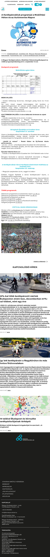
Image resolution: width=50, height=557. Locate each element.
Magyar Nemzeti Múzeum (38, 54)
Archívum (6, 496)
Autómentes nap (16, 55)
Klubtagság (11, 4)
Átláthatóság (7, 494)
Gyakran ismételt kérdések (13, 481)
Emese (3, 50)
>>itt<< (18, 199)
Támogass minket (25, 9)
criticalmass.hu (17, 210)
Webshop (20, 4)
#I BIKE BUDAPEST (39, 1)
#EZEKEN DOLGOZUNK (26, 1)
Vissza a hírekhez (39, 261)
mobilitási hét (23, 54)
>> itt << (36, 194)
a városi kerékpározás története (34, 55)
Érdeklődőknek (12, 54)
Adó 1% (27, 4)
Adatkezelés (7, 489)
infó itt (37, 213)
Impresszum (7, 486)
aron (8, 332)
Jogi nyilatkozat (9, 491)
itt (30, 111)
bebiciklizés (5, 55)
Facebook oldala (18, 217)
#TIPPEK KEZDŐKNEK (11, 1)
